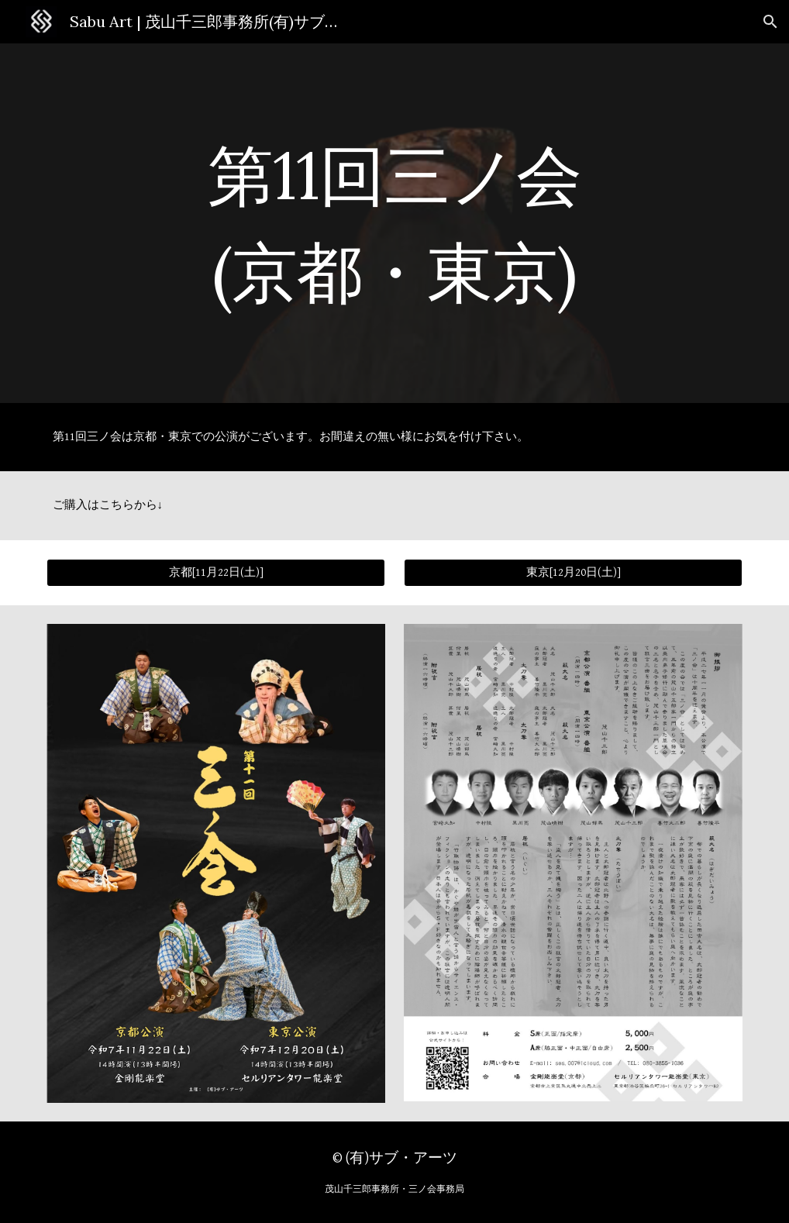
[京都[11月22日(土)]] (216, 572)
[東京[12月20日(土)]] (573, 572)
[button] (770, 21)
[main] (394, 224)
